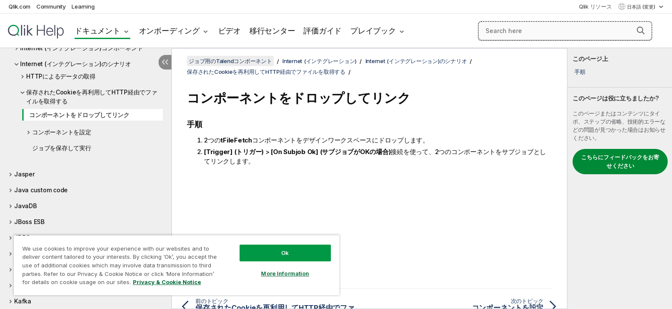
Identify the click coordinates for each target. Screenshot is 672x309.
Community (51, 6)
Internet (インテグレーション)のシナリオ (75, 63)
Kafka (22, 301)
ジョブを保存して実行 (61, 147)
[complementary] (619, 178)
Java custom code (41, 190)
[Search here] (565, 31)
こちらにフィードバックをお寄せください (620, 161)
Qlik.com (19, 6)
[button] (640, 30)
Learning (83, 6)
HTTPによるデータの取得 (61, 76)
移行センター (272, 30)
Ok (285, 252)
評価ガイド (322, 30)
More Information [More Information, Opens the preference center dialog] (285, 273)
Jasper (24, 174)
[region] (176, 265)
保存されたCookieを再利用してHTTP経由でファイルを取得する (91, 96)
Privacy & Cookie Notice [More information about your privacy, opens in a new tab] (167, 282)
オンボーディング (169, 30)
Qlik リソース (595, 6)
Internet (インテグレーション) (319, 61)
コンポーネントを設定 (61, 132)
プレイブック (373, 30)
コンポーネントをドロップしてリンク (79, 114)
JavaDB (25, 205)
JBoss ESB (29, 221)
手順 (579, 71)
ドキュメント (97, 30)
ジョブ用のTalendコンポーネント (230, 61)
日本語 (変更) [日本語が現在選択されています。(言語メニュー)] (642, 7)
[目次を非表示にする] (165, 62)
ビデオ (229, 30)
